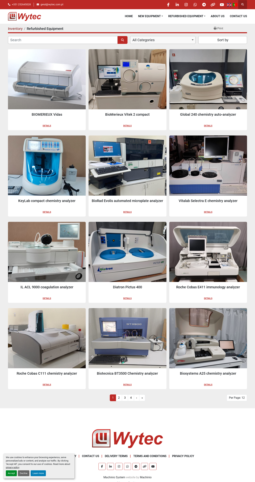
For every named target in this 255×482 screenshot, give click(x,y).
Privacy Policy (183, 456)
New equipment (149, 16)
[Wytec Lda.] (127, 438)
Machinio (146, 477)
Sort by (222, 40)
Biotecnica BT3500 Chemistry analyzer (127, 373)
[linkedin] (176, 4)
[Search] (63, 40)
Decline (23, 473)
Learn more (38, 473)
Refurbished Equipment (185, 16)
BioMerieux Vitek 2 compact (127, 114)
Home (129, 16)
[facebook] (167, 4)
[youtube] (221, 4)
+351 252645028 (21, 4)
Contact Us (238, 16)
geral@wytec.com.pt (52, 4)
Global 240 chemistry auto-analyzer (208, 114)
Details (47, 126)
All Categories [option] (143, 40)
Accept (11, 473)
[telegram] (203, 4)
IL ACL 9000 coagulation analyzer (47, 287)
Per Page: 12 (237, 397)
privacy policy (12, 467)
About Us (218, 16)
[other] (212, 4)
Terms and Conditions (149, 456)
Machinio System (114, 477)
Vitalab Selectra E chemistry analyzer (208, 201)
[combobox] (163, 40)
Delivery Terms (116, 456)
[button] (150, 16)
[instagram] (185, 4)
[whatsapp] (194, 4)
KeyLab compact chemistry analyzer (46, 201)
